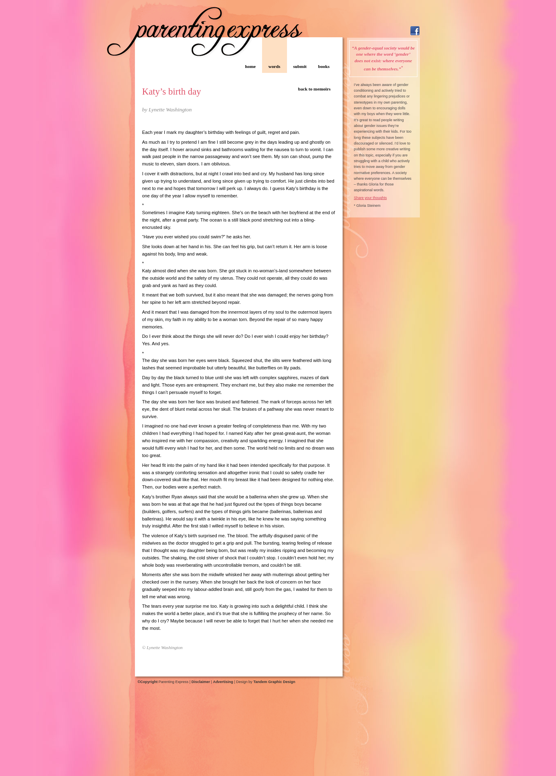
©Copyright (148, 682)
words (274, 66)
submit (300, 66)
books (324, 66)
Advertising (223, 682)
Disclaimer (200, 682)
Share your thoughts (370, 198)
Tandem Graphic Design (274, 682)
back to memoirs (314, 88)
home (250, 66)
